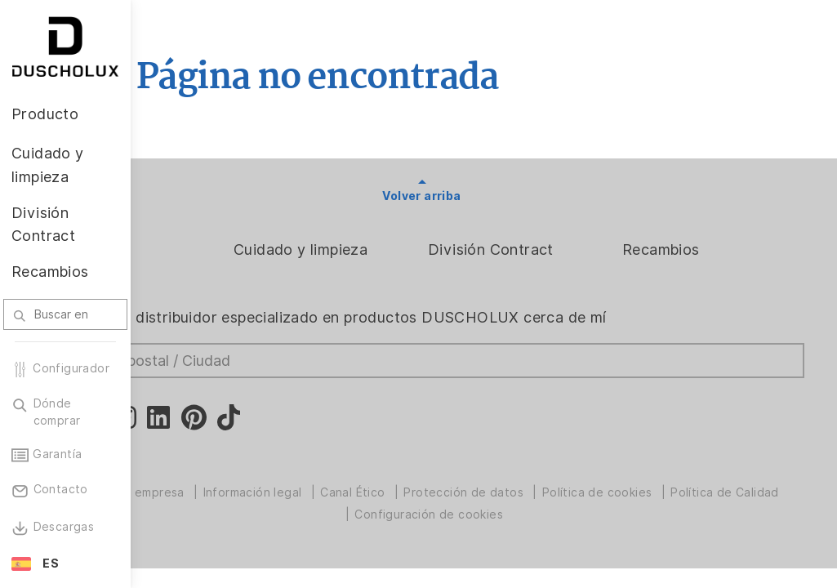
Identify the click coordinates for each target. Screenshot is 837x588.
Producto (196, 249)
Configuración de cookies (554, 514)
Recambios (692, 249)
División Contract (553, 249)
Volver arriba (483, 196)
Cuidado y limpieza (394, 249)
